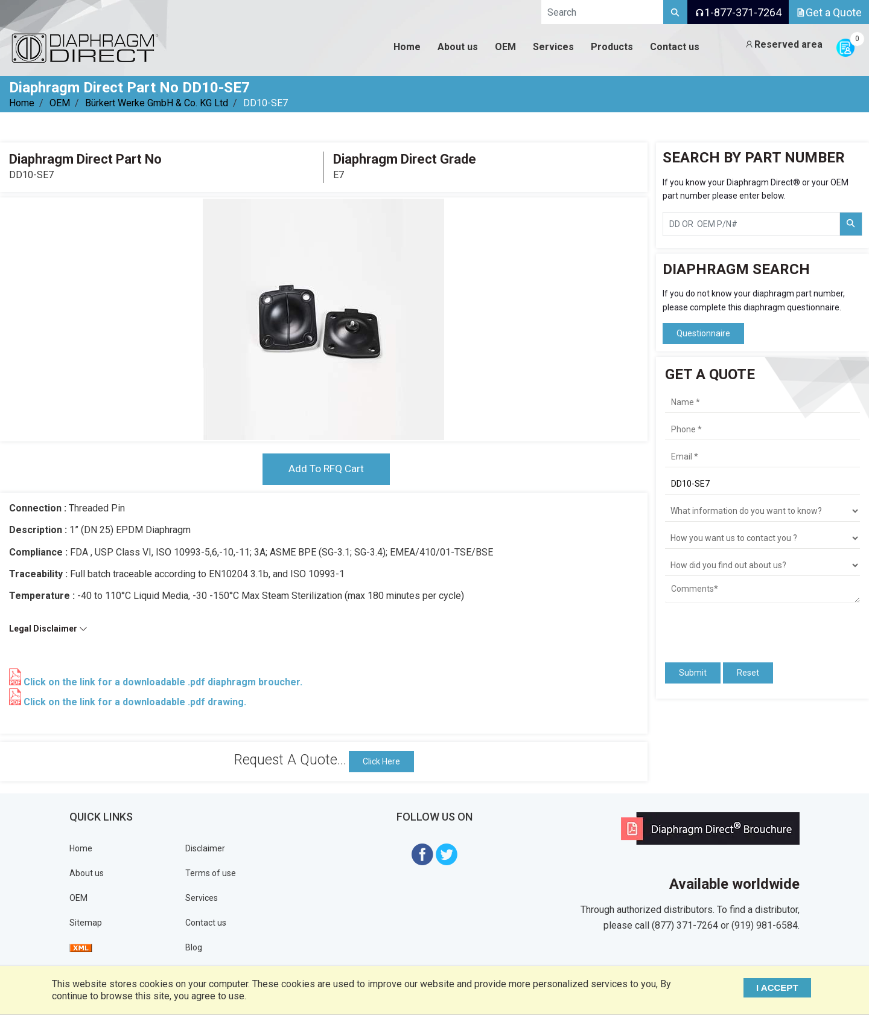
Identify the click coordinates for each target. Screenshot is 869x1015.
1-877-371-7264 (738, 12)
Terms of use (210, 874)
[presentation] (735, 627)
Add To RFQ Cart (325, 469)
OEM (59, 103)
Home (21, 103)
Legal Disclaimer (48, 630)
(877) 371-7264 (685, 926)
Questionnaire (703, 333)
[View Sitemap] (80, 948)
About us (86, 874)
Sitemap (85, 923)
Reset (748, 672)
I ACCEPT (780, 987)
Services (201, 898)
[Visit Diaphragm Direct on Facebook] (422, 854)
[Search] (675, 12)
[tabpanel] (323, 319)
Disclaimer (205, 849)
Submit (693, 672)
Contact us (205, 923)
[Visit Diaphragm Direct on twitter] (446, 854)
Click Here (381, 762)
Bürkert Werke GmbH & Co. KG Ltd (156, 103)
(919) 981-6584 (764, 926)
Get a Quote (829, 12)
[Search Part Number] (850, 224)
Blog (193, 948)
